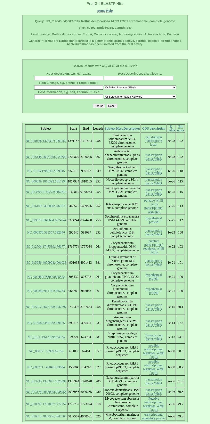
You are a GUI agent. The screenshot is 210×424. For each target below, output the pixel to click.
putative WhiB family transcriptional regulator (153, 206)
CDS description (153, 128)
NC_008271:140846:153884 (46, 367)
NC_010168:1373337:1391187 (46, 140)
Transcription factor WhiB (154, 337)
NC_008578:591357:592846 (46, 232)
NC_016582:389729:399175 (46, 323)
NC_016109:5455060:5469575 (46, 206)
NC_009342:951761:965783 (46, 291)
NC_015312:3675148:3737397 (46, 307)
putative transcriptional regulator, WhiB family (153, 246)
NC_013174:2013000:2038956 (46, 391)
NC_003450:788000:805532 (46, 276)
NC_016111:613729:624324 (46, 337)
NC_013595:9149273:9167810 (46, 192)
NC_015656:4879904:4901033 (46, 262)
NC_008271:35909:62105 (46, 351)
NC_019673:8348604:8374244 (46, 220)
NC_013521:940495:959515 (46, 171)
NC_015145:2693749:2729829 (46, 156)
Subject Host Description (122, 128)
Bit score (180, 128)
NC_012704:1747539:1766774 (46, 246)
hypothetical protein (154, 220)
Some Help (105, 10)
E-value (171, 128)
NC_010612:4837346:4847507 (46, 416)
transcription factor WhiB (153, 156)
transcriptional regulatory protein (153, 416)
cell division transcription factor (153, 140)
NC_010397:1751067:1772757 (46, 404)
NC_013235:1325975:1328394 (46, 381)
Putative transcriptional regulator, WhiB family (153, 404)
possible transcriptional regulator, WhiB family (153, 351)
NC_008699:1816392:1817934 (46, 181)
